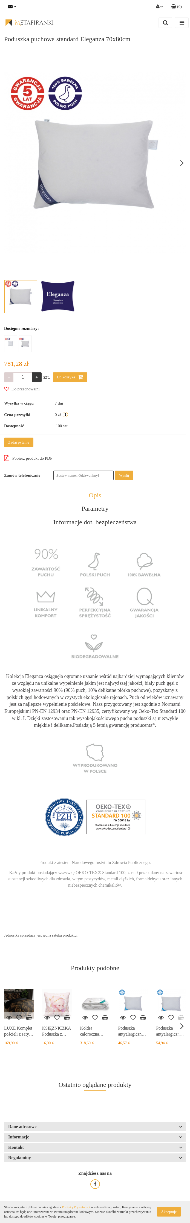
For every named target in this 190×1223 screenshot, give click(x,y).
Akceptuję (169, 1212)
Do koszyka (70, 377)
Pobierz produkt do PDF (28, 458)
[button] (176, 7)
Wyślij (124, 475)
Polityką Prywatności (76, 1207)
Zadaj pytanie (18, 442)
